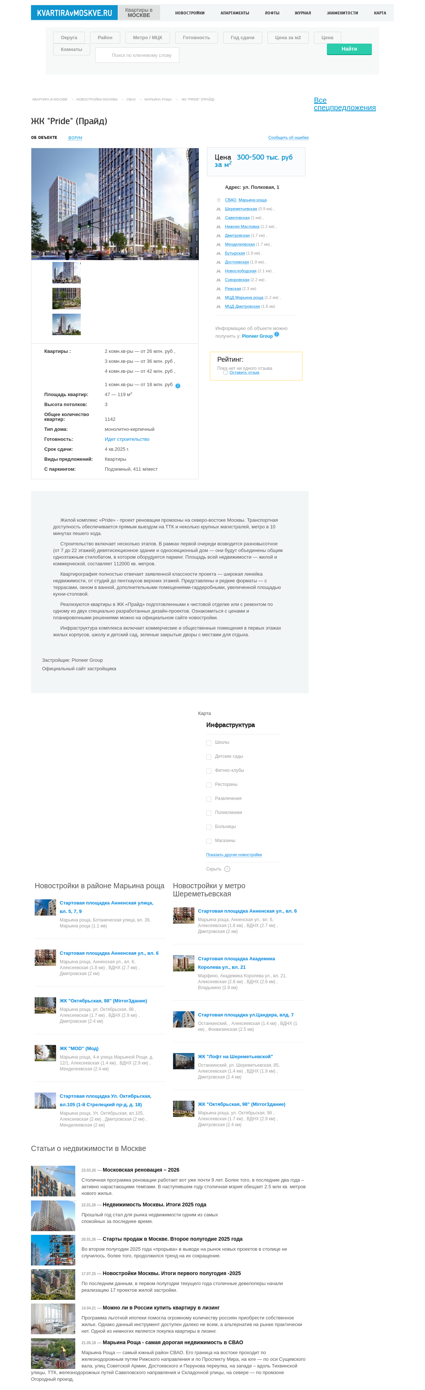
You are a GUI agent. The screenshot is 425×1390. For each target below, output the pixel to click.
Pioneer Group (257, 336)
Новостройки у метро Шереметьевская (209, 890)
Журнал (303, 13)
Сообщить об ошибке (289, 138)
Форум (75, 138)
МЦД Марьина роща (244, 297)
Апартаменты (235, 13)
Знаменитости (342, 13)
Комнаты (71, 49)
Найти (349, 49)
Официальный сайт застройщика (79, 668)
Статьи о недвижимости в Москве (88, 1148)
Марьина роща (253, 200)
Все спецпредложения (345, 103)
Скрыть (213, 869)
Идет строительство (127, 439)
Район (105, 37)
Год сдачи (243, 37)
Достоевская (237, 262)
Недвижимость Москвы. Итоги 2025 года (155, 1204)
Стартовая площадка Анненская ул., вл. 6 (109, 953)
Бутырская (235, 253)
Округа (69, 37)
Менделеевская (240, 244)
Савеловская (237, 217)
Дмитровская (237, 235)
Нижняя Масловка (242, 226)
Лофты (272, 13)
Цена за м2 (288, 37)
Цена (328, 37)
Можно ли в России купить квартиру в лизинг (161, 1308)
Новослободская (240, 271)
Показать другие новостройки (234, 855)
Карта (380, 13)
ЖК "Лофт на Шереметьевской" (235, 1056)
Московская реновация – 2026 (141, 1170)
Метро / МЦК (147, 37)
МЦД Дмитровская (242, 306)
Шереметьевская (241, 209)
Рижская (233, 288)
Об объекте (44, 138)
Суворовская (237, 279)
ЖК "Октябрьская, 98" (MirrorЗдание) (103, 1001)
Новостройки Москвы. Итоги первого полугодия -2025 (172, 1273)
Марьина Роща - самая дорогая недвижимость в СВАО (173, 1342)
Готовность (196, 37)
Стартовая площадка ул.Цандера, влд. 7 (246, 1015)
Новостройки (190, 13)
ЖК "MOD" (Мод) (79, 1048)
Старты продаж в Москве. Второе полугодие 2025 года (173, 1239)
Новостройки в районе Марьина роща (100, 886)
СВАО (230, 200)
